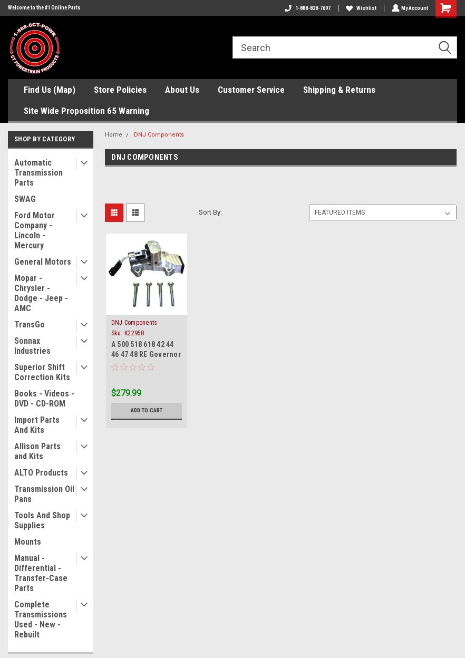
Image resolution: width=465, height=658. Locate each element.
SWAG (25, 199)
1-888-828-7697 (307, 8)
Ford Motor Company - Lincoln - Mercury (34, 230)
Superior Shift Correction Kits (42, 372)
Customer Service (251, 89)
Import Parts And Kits (37, 425)
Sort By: (210, 212)
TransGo (29, 325)
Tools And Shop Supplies (42, 520)
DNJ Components (159, 134)
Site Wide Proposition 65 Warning (86, 110)
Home (113, 134)
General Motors (42, 262)
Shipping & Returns (339, 89)
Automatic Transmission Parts (38, 173)
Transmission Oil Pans (44, 494)
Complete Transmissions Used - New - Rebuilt (40, 619)
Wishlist (360, 8)
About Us (182, 89)
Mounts (27, 542)
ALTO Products (41, 473)
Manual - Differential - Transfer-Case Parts (40, 573)
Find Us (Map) (49, 89)
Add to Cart (147, 410)
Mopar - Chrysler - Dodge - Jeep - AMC (41, 293)
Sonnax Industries (32, 346)
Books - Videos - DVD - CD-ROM (44, 399)
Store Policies (120, 89)
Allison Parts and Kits (37, 451)
